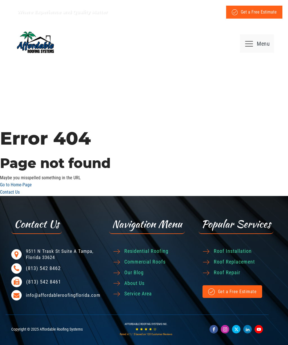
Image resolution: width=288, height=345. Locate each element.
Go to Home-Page (16, 184)
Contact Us (10, 192)
